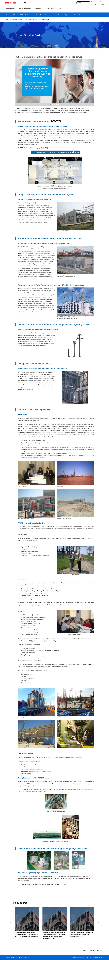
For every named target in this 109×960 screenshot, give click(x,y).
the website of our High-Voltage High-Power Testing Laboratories (42, 884)
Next (91, 81)
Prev (17, 81)
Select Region (10, 8)
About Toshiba (50, 8)
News (60, 8)
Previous (10, 924)
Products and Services (24, 8)
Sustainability (38, 8)
